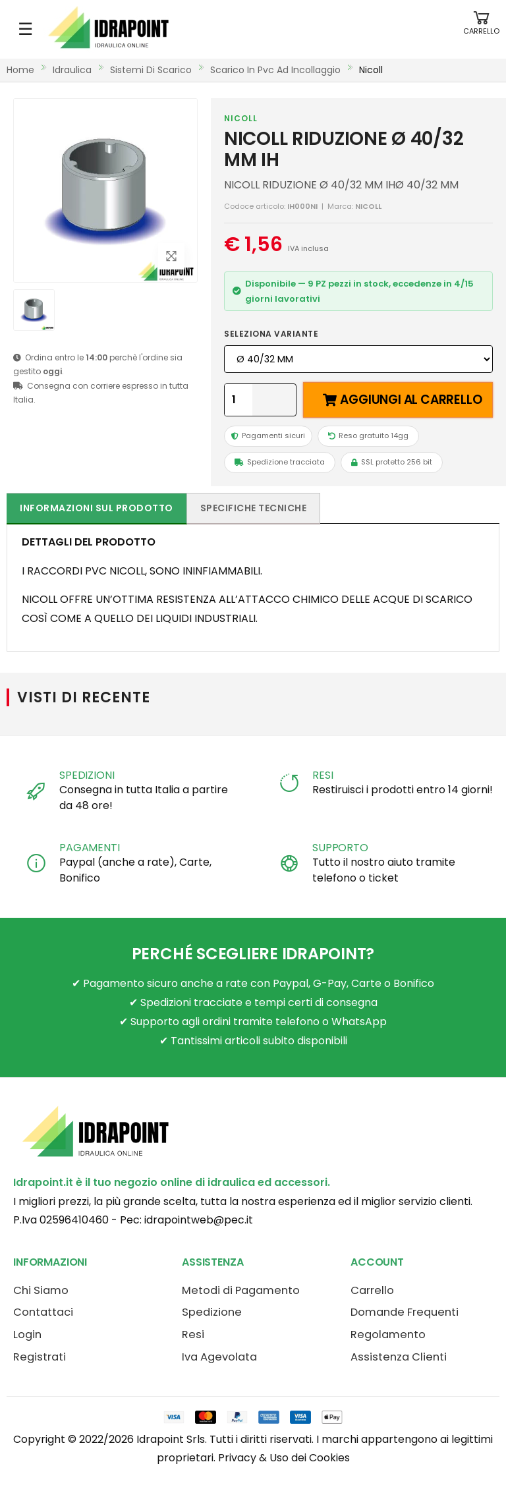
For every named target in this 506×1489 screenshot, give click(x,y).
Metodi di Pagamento (241, 1290)
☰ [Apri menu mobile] (25, 29)
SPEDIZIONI (86, 775)
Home (20, 69)
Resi (193, 1334)
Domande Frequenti (405, 1312)
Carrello (372, 1290)
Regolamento (388, 1334)
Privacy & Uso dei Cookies (284, 1457)
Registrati (39, 1356)
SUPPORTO (340, 847)
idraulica (72, 69)
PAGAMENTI (89, 847)
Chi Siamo (41, 1290)
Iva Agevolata (219, 1356)
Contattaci (43, 1312)
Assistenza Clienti (399, 1356)
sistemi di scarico (151, 69)
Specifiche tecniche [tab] (253, 508)
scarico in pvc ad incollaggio (275, 69)
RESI (322, 775)
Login (27, 1334)
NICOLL (241, 118)
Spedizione (212, 1312)
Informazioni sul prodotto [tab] (96, 508)
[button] (481, 29)
